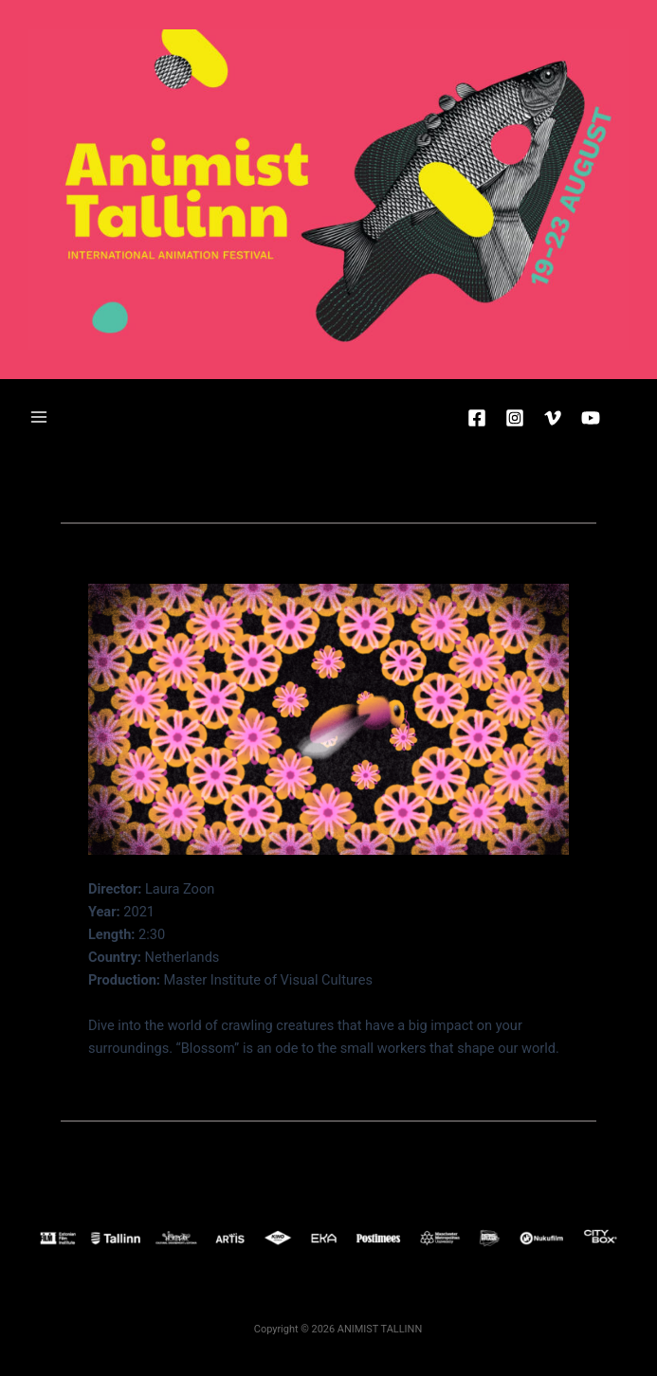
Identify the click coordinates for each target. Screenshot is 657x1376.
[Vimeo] (552, 417)
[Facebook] (476, 417)
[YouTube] (590, 417)
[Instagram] (514, 417)
